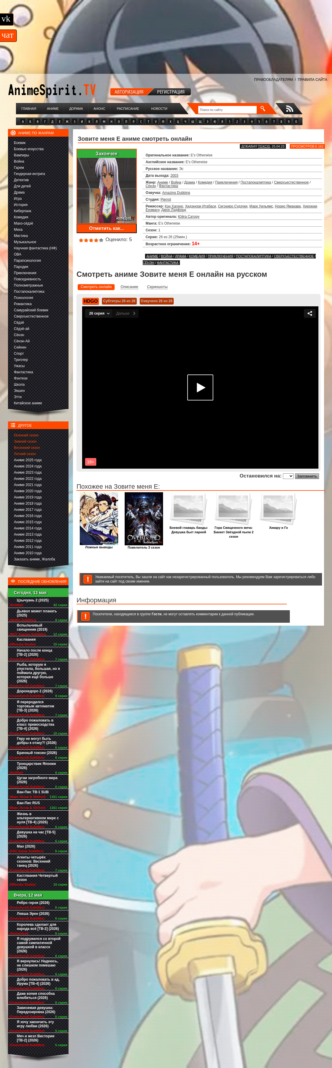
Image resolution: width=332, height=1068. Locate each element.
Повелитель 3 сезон (144, 545)
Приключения (25, 273)
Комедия (21, 217)
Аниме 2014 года (28, 528)
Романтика (23, 304)
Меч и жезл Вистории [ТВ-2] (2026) (35, 1038)
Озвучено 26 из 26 (156, 301)
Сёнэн (19, 335)
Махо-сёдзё (23, 223)
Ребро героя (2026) (33, 903)
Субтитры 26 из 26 (119, 301)
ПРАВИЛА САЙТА (312, 80)
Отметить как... (106, 228)
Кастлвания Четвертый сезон (37, 878)
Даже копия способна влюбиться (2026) (36, 996)
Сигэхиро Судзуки (233, 206)
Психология (23, 298)
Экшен (19, 391)
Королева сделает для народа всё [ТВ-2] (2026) (38, 927)
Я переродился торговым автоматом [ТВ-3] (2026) (35, 706)
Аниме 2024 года (28, 466)
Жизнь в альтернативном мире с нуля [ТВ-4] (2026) (38, 818)
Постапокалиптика (29, 292)
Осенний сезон (26, 435)
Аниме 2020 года (28, 491)
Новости (159, 108)
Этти (18, 397)
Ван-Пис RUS (28, 803)
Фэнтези (20, 378)
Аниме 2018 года (28, 503)
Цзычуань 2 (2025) (33, 600)
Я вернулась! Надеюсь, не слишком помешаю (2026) (37, 965)
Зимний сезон (25, 441)
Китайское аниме (28, 403)
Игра (18, 199)
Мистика (21, 236)
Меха (18, 230)
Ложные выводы (99, 545)
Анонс (99, 108)
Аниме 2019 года (28, 497)
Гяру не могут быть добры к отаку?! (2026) (36, 741)
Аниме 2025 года (28, 460)
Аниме (53, 108)
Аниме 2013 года (28, 534)
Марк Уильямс (261, 206)
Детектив (21, 180)
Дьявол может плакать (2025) (37, 613)
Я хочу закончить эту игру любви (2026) (35, 1024)
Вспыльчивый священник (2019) (32, 627)
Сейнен (20, 347)
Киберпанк (22, 211)
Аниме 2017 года (28, 510)
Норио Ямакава (288, 206)
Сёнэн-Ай (22, 341)
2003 (174, 176)
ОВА (17, 254)
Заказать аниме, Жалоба (34, 559)
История (21, 205)
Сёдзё (19, 322)
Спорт (19, 353)
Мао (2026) (26, 846)
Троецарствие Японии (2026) (36, 766)
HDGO (91, 301)
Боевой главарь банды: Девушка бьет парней (189, 528)
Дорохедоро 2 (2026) (35, 691)
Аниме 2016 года (28, 516)
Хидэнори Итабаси (200, 206)
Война (19, 161)
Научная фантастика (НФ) (35, 248)
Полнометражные (28, 285)
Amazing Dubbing (176, 193)
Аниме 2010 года (28, 553)
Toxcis (264, 146)
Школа (19, 384)
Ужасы (19, 366)
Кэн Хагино (174, 206)
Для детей (22, 186)
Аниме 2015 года (28, 522)
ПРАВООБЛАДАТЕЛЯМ (273, 80)
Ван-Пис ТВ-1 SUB (33, 792)
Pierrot (166, 199)
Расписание (128, 108)
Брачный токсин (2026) (37, 753)
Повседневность (27, 279)
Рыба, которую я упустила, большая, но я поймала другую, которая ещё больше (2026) (38, 673)
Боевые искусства (29, 149)
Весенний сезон (27, 448)
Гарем (19, 168)
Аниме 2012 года (28, 541)
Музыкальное (25, 242)
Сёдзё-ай (21, 329)
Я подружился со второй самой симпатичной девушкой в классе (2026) (39, 945)
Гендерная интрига (29, 174)
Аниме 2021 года (28, 485)
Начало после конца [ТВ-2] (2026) (34, 652)
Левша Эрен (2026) (33, 914)
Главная (28, 108)
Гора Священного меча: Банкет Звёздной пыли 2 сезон (234, 530)
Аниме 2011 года (28, 547)
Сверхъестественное (31, 316)
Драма (19, 192)
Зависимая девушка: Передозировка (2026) (36, 1010)
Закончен (107, 153)
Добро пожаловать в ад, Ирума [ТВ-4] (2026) (38, 981)
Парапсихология (27, 261)
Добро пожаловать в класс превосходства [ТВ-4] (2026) (35, 724)
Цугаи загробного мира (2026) (37, 780)
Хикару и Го (278, 526)
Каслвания (26, 639)
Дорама (76, 108)
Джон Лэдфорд (173, 210)
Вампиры (21, 155)
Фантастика (23, 372)
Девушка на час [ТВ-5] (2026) (36, 834)
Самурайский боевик (31, 310)
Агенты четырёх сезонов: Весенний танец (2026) (33, 861)
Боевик (20, 143)
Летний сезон (25, 454)
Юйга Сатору (189, 217)
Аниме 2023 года (28, 472)
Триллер (21, 360)
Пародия (21, 267)
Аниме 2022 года (28, 479)
